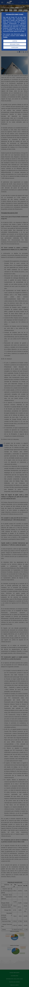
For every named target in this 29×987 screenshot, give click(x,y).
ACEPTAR (14, 41)
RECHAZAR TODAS (14, 44)
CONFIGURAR (14, 47)
